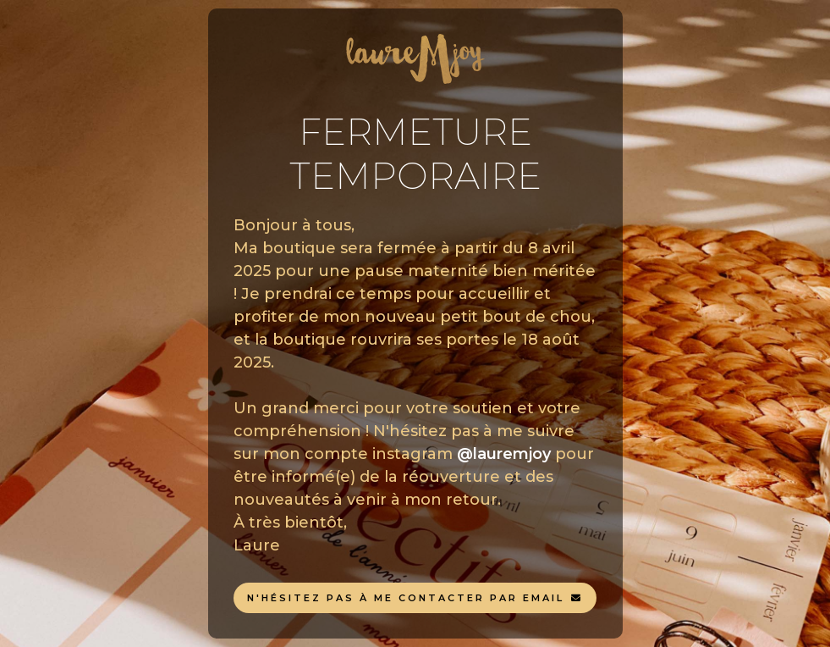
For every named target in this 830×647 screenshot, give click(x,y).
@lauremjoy (504, 454)
